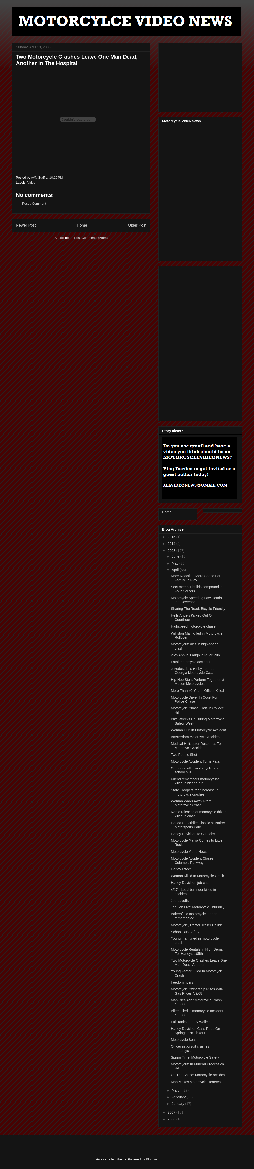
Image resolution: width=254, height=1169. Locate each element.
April (176, 570)
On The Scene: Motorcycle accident (198, 1075)
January (178, 1104)
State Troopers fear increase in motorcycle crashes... (194, 792)
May (175, 563)
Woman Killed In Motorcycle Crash (197, 876)
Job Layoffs (180, 900)
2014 (172, 544)
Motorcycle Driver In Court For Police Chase (194, 699)
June (176, 556)
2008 (172, 551)
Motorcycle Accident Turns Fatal (195, 761)
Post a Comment (34, 203)
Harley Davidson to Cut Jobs (193, 834)
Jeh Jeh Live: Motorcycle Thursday (197, 907)
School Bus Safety (185, 932)
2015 (172, 537)
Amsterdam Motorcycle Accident (196, 737)
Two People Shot (184, 755)
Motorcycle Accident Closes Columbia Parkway (192, 860)
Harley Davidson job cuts (190, 883)
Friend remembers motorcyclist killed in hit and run (195, 781)
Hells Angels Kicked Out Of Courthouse (192, 617)
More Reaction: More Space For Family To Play (195, 578)
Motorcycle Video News (189, 852)
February (179, 1097)
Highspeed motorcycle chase (193, 626)
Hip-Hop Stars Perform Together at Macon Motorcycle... (197, 682)
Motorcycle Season (185, 1040)
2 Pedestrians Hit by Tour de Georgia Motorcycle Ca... (193, 671)
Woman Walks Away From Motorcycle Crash (191, 803)
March (177, 1090)
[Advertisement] (199, 76)
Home (82, 225)
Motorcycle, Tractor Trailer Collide (197, 925)
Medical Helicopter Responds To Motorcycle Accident (196, 746)
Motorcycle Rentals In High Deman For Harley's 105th (197, 951)
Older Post (137, 225)
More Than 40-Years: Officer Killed (197, 691)
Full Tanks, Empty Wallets (191, 1022)
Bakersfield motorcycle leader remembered (194, 916)
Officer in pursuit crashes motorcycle (190, 1048)
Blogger (151, 1159)
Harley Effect (181, 869)
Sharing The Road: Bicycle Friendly (198, 609)
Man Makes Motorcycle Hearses (196, 1082)
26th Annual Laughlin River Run (195, 655)
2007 (172, 1112)
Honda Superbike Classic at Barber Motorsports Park (198, 825)
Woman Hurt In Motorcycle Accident (198, 730)
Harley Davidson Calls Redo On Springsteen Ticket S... (195, 1031)
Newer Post (26, 225)
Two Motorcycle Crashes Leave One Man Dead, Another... (199, 962)
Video (31, 182)
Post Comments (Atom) (91, 238)
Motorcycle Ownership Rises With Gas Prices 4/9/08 (197, 991)
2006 (172, 1119)
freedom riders (182, 982)
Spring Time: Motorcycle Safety (195, 1057)
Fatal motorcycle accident (190, 662)
